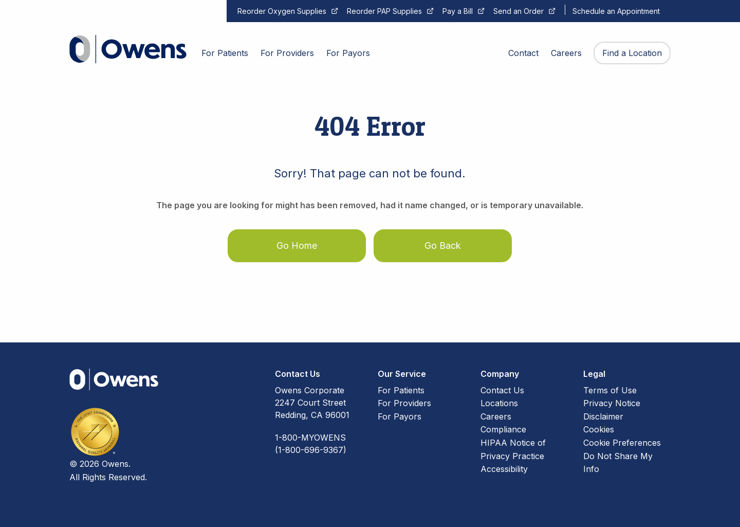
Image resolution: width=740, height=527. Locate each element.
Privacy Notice (611, 403)
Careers (495, 416)
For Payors (399, 416)
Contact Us (502, 390)
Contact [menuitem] (523, 53)
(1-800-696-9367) (310, 450)
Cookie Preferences (622, 443)
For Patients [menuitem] (224, 53)
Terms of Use (610, 390)
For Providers (404, 403)
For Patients (401, 390)
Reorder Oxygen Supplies (281, 11)
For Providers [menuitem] (287, 53)
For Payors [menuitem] (348, 53)
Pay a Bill (457, 11)
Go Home (296, 245)
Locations (499, 403)
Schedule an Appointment (616, 11)
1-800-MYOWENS (310, 437)
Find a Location (632, 53)
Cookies (598, 429)
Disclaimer (603, 416)
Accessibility (504, 469)
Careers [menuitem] (566, 53)
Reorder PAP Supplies (384, 11)
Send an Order (518, 11)
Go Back (442, 245)
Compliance (503, 429)
